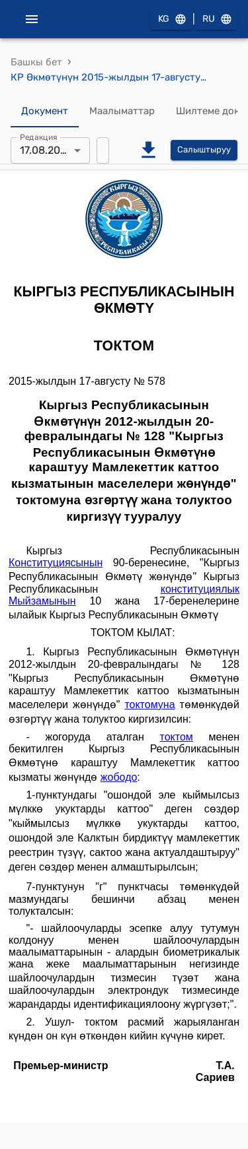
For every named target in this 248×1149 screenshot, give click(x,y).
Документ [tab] (45, 111)
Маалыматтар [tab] (122, 111)
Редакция (39, 136)
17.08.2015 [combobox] (45, 150)
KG (171, 19)
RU (216, 19)
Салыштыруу (204, 150)
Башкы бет (36, 62)
